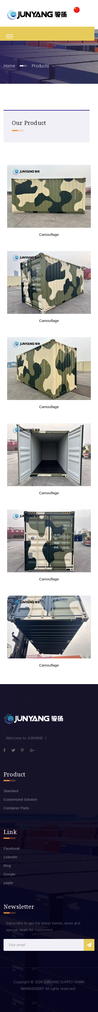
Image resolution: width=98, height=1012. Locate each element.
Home (9, 65)
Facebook (12, 848)
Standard (11, 791)
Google (9, 874)
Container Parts (16, 808)
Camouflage (49, 234)
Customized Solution (20, 799)
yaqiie (8, 883)
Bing (7, 866)
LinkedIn (10, 857)
